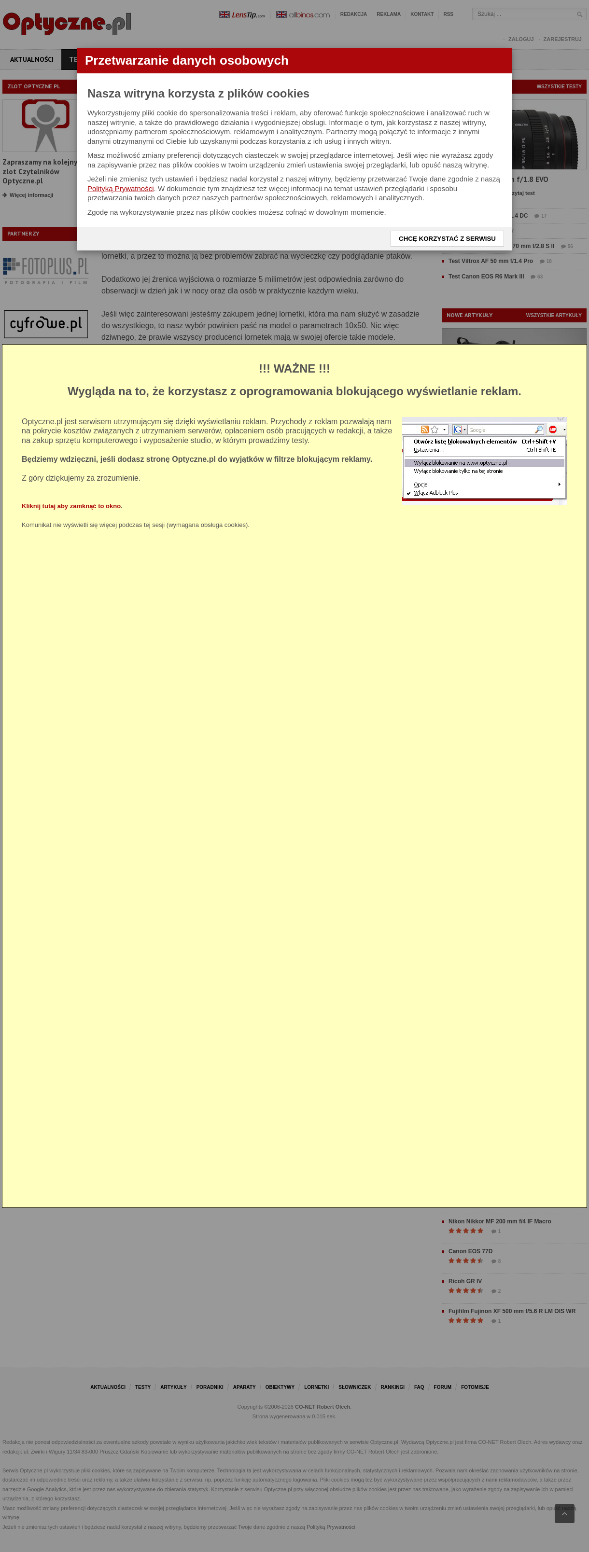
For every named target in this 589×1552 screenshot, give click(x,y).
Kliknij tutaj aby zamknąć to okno (71, 506)
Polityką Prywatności (120, 188)
